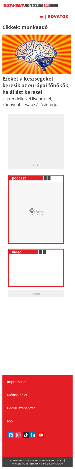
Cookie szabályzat (21, 408)
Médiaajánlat (17, 395)
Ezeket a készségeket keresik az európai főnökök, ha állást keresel (36, 85)
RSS (10, 421)
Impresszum (16, 381)
